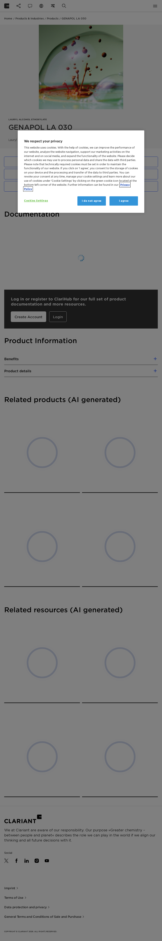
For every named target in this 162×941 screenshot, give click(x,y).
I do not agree (91, 201)
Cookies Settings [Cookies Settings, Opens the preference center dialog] (36, 200)
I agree (124, 201)
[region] (81, 171)
